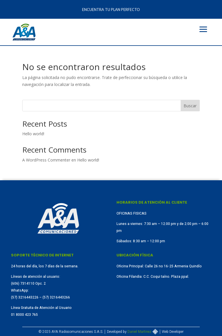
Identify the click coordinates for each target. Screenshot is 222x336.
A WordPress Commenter (46, 160)
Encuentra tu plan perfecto (111, 9)
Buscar (190, 105)
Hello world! (33, 133)
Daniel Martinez (142, 331)
